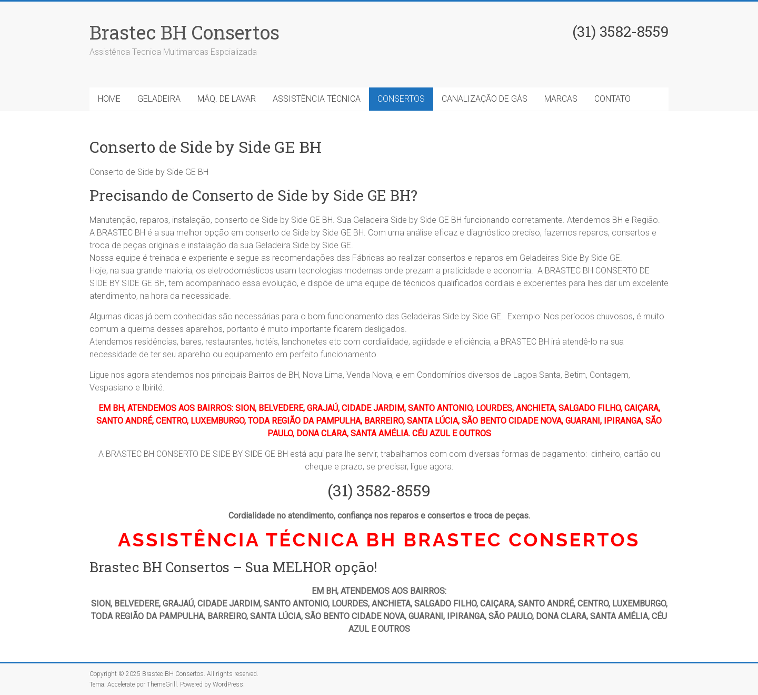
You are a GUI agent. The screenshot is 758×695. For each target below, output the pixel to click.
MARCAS (560, 99)
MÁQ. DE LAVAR (226, 99)
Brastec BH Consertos (184, 32)
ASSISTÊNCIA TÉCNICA (317, 99)
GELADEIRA (159, 99)
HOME (109, 99)
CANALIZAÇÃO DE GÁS (484, 99)
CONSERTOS (401, 99)
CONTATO (612, 99)
